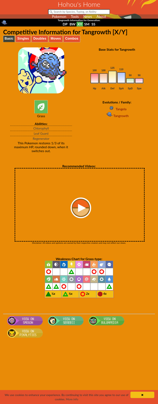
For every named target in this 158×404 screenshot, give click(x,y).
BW (73, 24)
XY (80, 24)
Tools (75, 16)
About (101, 16)
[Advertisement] (79, 372)
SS (93, 24)
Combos (71, 38)
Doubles (39, 38)
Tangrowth (117, 116)
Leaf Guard (41, 133)
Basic (9, 38)
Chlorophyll (41, 128)
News (87, 16)
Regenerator (41, 138)
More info (72, 399)
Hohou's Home (79, 4)
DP (65, 24)
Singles (23, 38)
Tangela (117, 109)
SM (86, 24)
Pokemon (59, 16)
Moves (56, 38)
